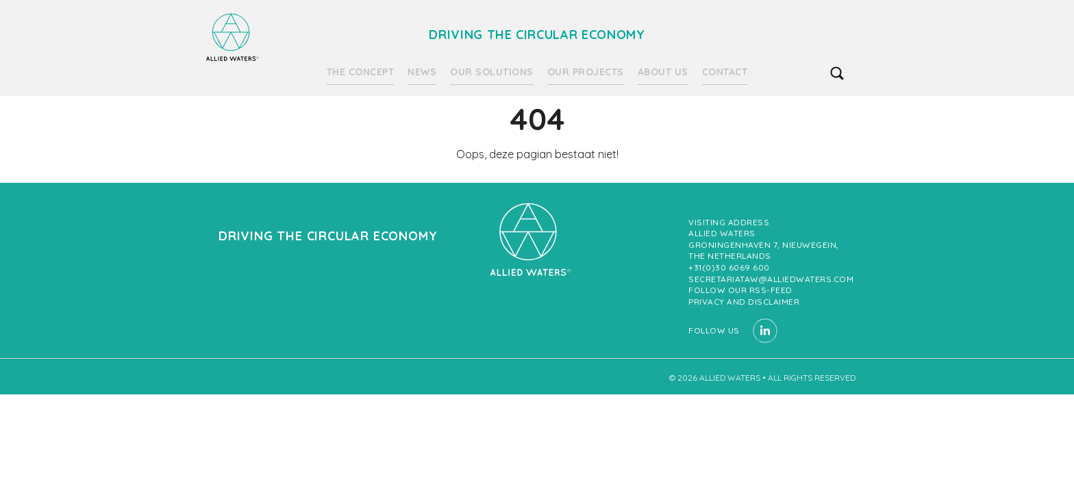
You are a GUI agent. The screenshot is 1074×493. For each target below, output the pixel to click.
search (837, 73)
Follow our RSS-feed (740, 290)
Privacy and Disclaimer (743, 301)
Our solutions (492, 72)
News (422, 72)
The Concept (361, 72)
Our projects (585, 72)
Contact (725, 72)
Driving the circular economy (232, 37)
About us (663, 72)
